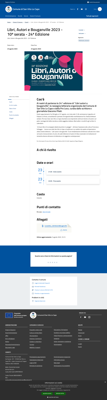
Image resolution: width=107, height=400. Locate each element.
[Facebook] (77, 9)
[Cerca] (100, 9)
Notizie (80, 330)
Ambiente (56, 339)
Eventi (26, 22)
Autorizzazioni (58, 344)
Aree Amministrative (11, 333)
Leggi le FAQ (33, 363)
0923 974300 (46, 212)
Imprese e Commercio (36, 339)
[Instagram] (85, 9)
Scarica (63, 230)
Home (9, 22)
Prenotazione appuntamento (38, 357)
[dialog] (53, 390)
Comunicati (81, 333)
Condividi (82, 30)
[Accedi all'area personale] (93, 2)
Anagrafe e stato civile (36, 330)
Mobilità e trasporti (35, 348)
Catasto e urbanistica (35, 342)
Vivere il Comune (18, 22)
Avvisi (80, 336)
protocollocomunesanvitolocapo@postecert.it (18, 380)
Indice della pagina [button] (14, 96)
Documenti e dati (10, 348)
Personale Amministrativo (12, 345)
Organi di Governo (10, 330)
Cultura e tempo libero (36, 333)
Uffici (6, 336)
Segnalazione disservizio (36, 360)
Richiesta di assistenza (36, 366)
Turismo (32, 345)
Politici (7, 342)
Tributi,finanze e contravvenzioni (63, 336)
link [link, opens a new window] (69, 390)
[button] (53, 397)
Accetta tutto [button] (47, 393)
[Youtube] (81, 9)
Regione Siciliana (10, 2)
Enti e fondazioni (10, 339)
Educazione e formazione (61, 330)
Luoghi (80, 344)
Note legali (57, 363)
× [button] (105, 382)
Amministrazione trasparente (62, 357)
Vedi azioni (82, 34)
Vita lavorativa (34, 336)
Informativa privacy (59, 360)
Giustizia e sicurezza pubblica (62, 333)
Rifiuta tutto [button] (60, 393)
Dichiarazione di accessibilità (62, 366)
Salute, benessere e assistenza (62, 342)
